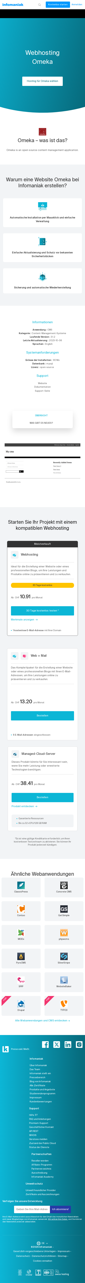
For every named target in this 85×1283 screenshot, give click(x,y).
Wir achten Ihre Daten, (58, 1219)
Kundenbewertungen (41, 1102)
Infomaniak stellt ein (40, 1073)
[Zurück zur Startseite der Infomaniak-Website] (12, 4)
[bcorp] (20, 1273)
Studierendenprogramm (42, 1094)
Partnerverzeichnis (41, 1169)
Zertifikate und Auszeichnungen (43, 1194)
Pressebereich (37, 1077)
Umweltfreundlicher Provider (41, 1190)
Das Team (35, 1069)
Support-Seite (42, 391)
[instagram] (79, 1044)
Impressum (36, 1098)
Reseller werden (40, 1161)
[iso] (48, 1273)
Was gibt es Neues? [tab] (41, 423)
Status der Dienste (39, 1147)
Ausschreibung (39, 1173)
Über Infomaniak (38, 1065)
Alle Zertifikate (37, 1086)
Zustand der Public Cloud (42, 1143)
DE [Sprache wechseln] (45, 1243)
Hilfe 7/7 (33, 1115)
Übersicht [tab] (41, 416)
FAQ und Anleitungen (40, 1119)
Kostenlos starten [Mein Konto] (58, 5)
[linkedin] (68, 1044)
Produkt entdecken (23, 806)
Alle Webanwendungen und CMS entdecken (41, 1021)
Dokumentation (42, 387)
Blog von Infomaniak (40, 1082)
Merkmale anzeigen (22, 620)
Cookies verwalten (42, 1261)
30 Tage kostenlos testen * (42, 611)
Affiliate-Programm (42, 1165)
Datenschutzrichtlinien (44, 1256)
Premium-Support (38, 1123)
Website (42, 383)
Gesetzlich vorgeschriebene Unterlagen (34, 1251)
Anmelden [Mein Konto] (77, 5)
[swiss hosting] (62, 1273)
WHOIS (32, 1135)
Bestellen (42, 716)
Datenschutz (23, 1256)
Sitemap (62, 1256)
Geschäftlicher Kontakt (41, 1127)
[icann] (29, 1273)
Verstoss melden (38, 1139)
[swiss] (38, 1273)
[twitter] (56, 1044)
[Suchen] (39, 4)
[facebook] (45, 1044)
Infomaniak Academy (42, 1177)
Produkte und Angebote (42, 1090)
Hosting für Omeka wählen (42, 81)
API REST (33, 1131)
